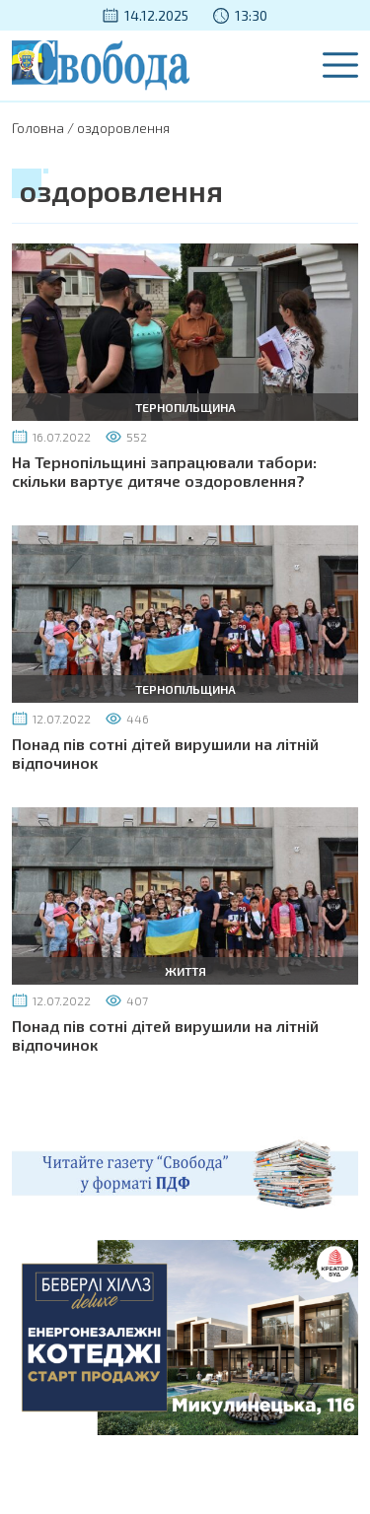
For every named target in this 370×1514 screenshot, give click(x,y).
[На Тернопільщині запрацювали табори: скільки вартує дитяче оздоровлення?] (185, 329)
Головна (38, 127)
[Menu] (340, 65)
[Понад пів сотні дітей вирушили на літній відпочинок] (185, 611)
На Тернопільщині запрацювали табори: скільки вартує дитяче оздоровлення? (164, 471)
